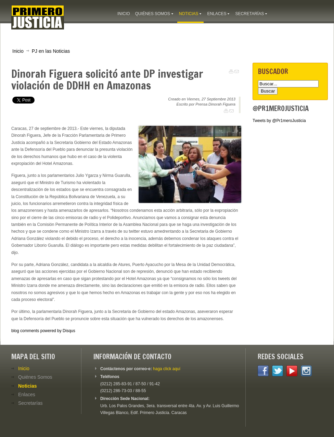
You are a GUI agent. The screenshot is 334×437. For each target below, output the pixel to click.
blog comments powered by (43, 330)
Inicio (18, 51)
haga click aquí (166, 368)
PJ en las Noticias (51, 51)
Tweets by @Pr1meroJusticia (279, 120)
